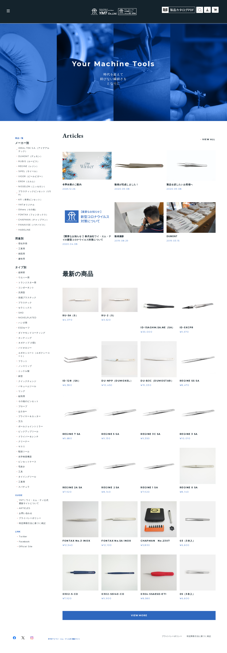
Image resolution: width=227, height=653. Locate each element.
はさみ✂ (22, 411)
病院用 (21, 253)
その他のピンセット (28, 401)
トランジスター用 (27, 282)
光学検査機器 (25, 456)
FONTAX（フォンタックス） (33, 214)
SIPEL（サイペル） (28, 171)
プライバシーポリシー (30, 518)
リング (21, 391)
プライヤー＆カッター (29, 416)
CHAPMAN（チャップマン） (33, 219)
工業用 (21, 248)
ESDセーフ (24, 327)
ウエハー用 (24, 277)
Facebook (24, 541)
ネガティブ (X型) (27, 342)
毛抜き (21, 466)
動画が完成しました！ (126, 184)
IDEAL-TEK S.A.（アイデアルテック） (33, 150)
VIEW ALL (208, 139)
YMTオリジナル (26, 204)
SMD (21, 312)
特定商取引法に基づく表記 (32, 523)
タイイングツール (27, 476)
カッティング (25, 338)
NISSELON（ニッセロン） (32, 186)
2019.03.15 (173, 240)
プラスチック (25, 302)
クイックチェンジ (27, 381)
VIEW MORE (139, 615)
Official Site (25, 546)
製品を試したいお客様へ (180, 184)
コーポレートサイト (208, 14)
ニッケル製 (24, 371)
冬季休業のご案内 (72, 184)
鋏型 (20, 376)
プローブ (22, 406)
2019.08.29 (121, 240)
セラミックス (25, 307)
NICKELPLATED (27, 317)
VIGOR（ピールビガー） (31, 176)
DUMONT (172, 236)
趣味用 (21, 258)
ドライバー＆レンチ (28, 436)
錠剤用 (21, 396)
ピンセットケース (27, 461)
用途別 (19, 238)
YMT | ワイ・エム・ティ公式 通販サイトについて (33, 502)
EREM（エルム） (27, 181)
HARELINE (24, 229)
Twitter (23, 536)
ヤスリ (21, 446)
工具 (20, 471)
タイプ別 (20, 267)
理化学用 (22, 243)
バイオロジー (25, 347)
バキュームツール (27, 386)
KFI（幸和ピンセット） (30, 199)
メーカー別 (22, 143)
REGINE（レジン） (28, 166)
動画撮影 (119, 236)
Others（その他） (27, 209)
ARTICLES (24, 508)
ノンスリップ (25, 366)
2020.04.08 (70, 244)
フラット (22, 361)
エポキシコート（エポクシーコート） (34, 354)
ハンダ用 (22, 322)
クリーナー (24, 441)
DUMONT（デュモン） (30, 156)
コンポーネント (26, 287)
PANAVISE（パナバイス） (32, 224)
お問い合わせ (25, 513)
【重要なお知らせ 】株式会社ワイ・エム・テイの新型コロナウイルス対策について (87, 238)
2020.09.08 (122, 188)
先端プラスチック (27, 297)
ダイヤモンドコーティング (31, 332)
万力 (20, 421)
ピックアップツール (28, 431)
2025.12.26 (69, 188)
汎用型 (21, 292)
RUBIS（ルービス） (28, 161)
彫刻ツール (24, 451)
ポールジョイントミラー (30, 426)
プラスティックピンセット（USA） (34, 193)
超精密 (21, 272)
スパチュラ (24, 486)
